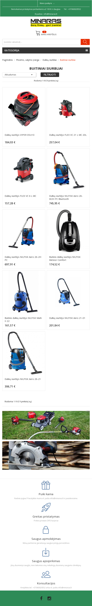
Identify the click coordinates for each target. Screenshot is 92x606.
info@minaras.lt (50, 14)
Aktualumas (19, 74)
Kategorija (12, 50)
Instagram (49, 598)
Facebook (41, 598)
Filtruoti (50, 74)
